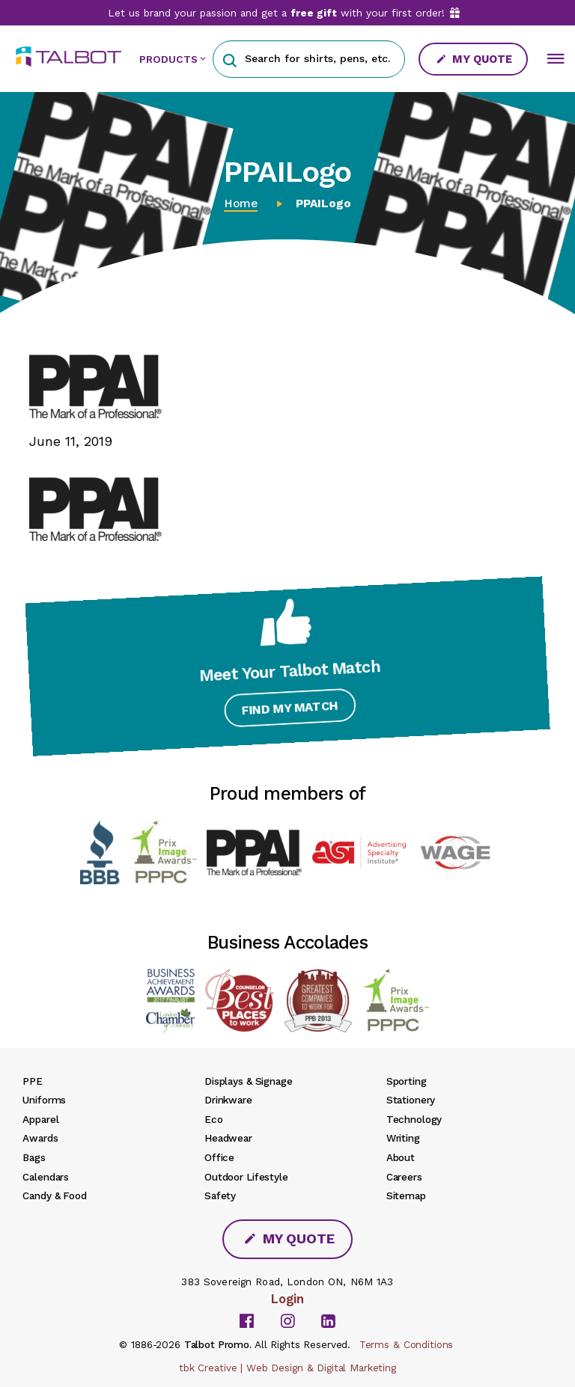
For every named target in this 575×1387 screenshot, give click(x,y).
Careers (404, 1177)
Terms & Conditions (406, 1344)
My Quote (474, 59)
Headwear (228, 1138)
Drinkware (228, 1100)
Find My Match (287, 712)
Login (287, 1298)
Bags (33, 1157)
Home (241, 203)
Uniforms (44, 1100)
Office (219, 1157)
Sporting (406, 1081)
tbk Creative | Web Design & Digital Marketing (287, 1368)
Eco (213, 1119)
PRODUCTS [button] (168, 59)
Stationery (411, 1100)
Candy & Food (54, 1195)
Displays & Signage (248, 1081)
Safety (220, 1195)
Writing (403, 1138)
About (400, 1157)
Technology (414, 1119)
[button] (229, 58)
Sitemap (406, 1195)
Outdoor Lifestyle (246, 1177)
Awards (40, 1138)
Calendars (45, 1177)
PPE (32, 1081)
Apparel (40, 1119)
